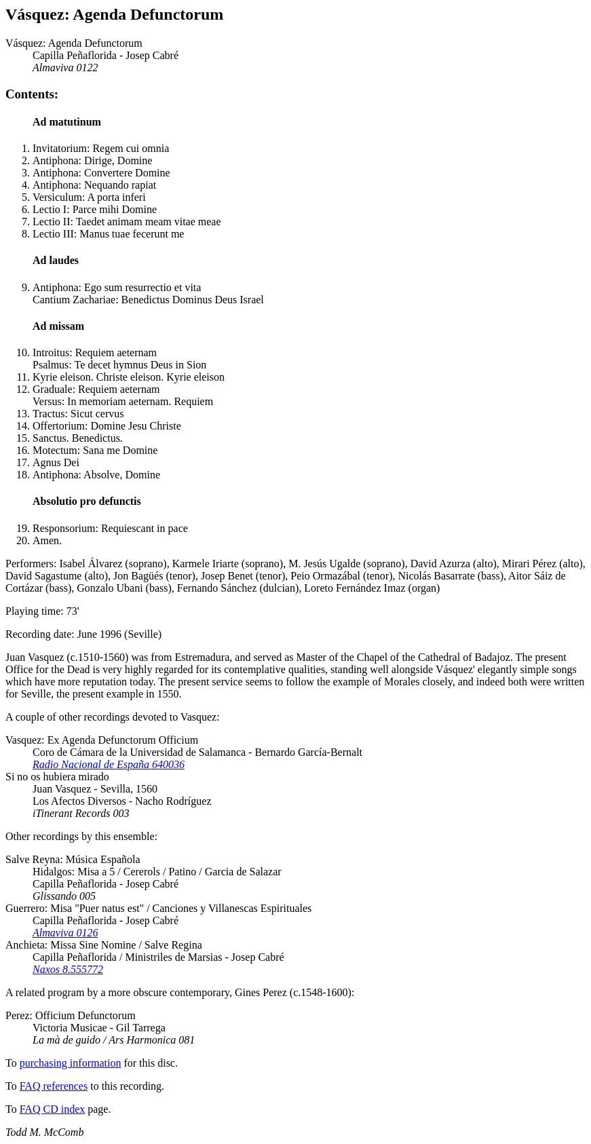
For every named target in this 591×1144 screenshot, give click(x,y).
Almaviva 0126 (65, 932)
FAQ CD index (52, 1109)
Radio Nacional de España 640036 (109, 764)
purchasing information (70, 1063)
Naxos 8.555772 (68, 969)
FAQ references (54, 1086)
